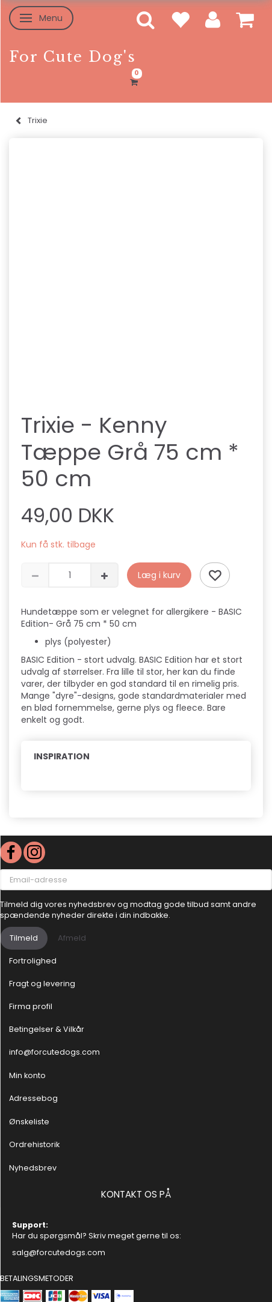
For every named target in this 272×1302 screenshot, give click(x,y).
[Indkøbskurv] (136, 80)
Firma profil (30, 1006)
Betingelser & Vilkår (46, 1029)
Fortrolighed (33, 961)
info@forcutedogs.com (54, 1052)
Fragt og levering (42, 983)
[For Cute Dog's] (72, 56)
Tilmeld (24, 938)
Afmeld (72, 938)
